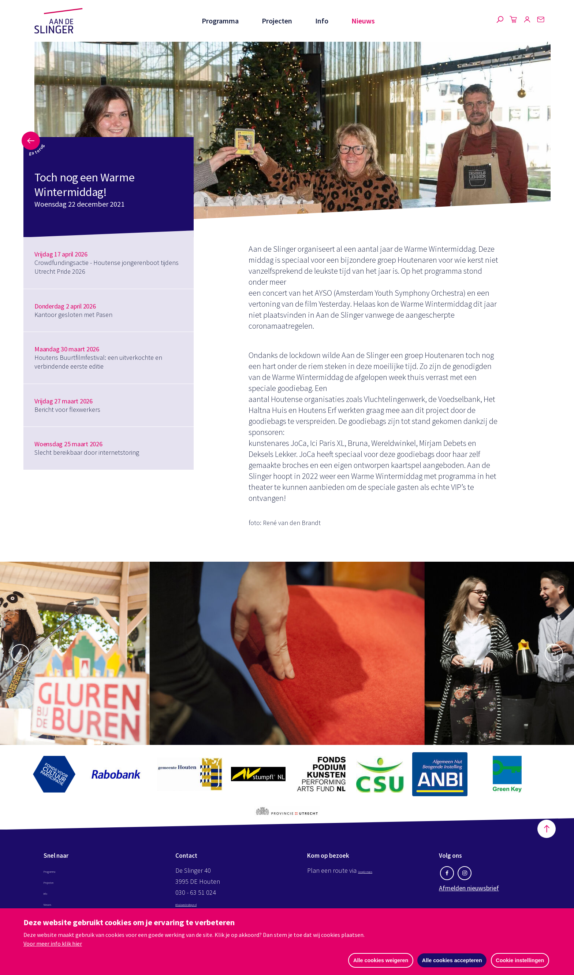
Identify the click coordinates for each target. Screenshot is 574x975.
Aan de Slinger (58, 21)
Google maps (376, 874)
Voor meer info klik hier (52, 943)
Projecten (276, 20)
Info (321, 20)
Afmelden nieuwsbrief (469, 892)
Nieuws (363, 20)
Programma (219, 20)
